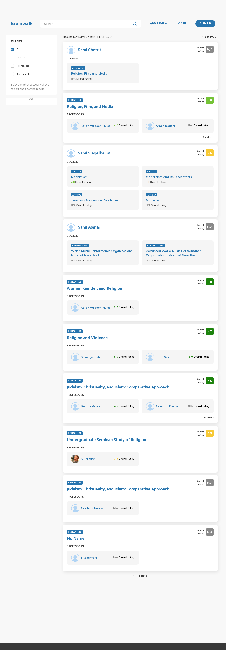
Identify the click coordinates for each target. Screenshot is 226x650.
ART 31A (151, 194)
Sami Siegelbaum (94, 153)
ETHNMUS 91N (80, 245)
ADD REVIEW (158, 23)
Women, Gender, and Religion (94, 288)
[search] (86, 24)
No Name (76, 539)
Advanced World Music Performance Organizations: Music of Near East (173, 253)
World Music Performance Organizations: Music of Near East (102, 253)
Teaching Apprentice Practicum (94, 200)
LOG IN (181, 23)
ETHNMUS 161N (155, 245)
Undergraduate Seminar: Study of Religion (106, 440)
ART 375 (76, 194)
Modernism (79, 177)
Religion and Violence (87, 338)
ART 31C (151, 171)
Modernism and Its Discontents (169, 177)
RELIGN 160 (78, 68)
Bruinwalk (22, 24)
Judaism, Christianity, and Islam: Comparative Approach (118, 387)
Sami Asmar (89, 227)
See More (208, 137)
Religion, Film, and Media (89, 73)
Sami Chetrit (89, 50)
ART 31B (76, 171)
